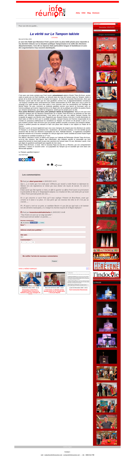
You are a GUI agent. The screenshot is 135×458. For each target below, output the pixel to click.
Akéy (78, 13)
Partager (58, 165)
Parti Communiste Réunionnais (78, 290)
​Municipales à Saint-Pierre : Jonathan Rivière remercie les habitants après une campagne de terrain (30, 291)
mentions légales (67, 446)
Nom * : (23, 225)
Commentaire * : (26, 240)
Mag (89, 13)
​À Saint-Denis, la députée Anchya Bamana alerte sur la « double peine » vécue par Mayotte (54, 291)
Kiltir (84, 13)
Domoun (95, 13)
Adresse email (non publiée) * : (31, 230)
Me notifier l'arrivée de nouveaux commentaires (40, 256)
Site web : (24, 235)
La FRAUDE (97, 282)
